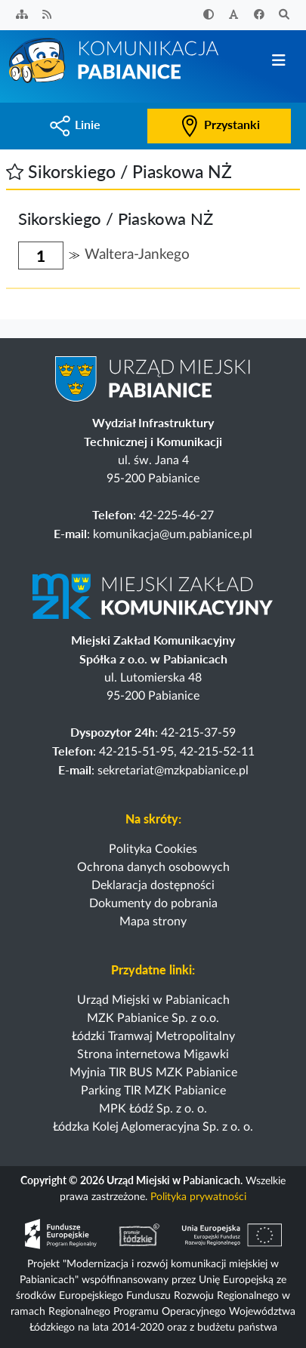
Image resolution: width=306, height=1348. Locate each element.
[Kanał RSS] (47, 15)
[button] (14, 171)
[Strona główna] (115, 59)
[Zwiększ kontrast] (208, 15)
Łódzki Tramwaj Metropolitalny (153, 1036)
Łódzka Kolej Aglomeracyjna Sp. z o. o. (153, 1127)
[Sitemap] (22, 15)
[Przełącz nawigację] (278, 61)
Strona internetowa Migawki (153, 1054)
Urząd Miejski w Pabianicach (153, 1000)
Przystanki (219, 124)
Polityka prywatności (198, 1197)
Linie (74, 124)
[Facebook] (259, 15)
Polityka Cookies (153, 849)
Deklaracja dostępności (153, 885)
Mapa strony (153, 922)
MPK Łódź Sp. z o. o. (153, 1109)
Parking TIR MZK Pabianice (153, 1091)
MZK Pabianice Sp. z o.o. (153, 1018)
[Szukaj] (285, 15)
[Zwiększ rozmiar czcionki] (234, 15)
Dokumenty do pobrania (153, 903)
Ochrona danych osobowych (153, 867)
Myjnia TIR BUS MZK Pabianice (153, 1072)
